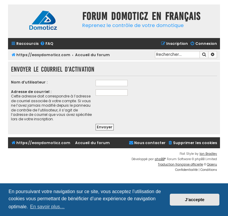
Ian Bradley (208, 154)
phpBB (159, 159)
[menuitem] (46, 44)
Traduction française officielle (180, 164)
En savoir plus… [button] (47, 206)
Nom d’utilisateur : (29, 82)
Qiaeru (212, 164)
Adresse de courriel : (31, 91)
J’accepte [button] (195, 199)
